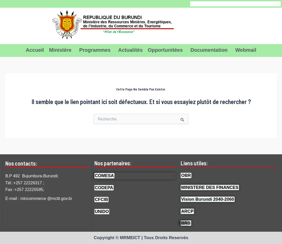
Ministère (60, 50)
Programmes (94, 50)
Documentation (209, 50)
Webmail (245, 50)
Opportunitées (165, 50)
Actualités (130, 50)
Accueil (35, 50)
